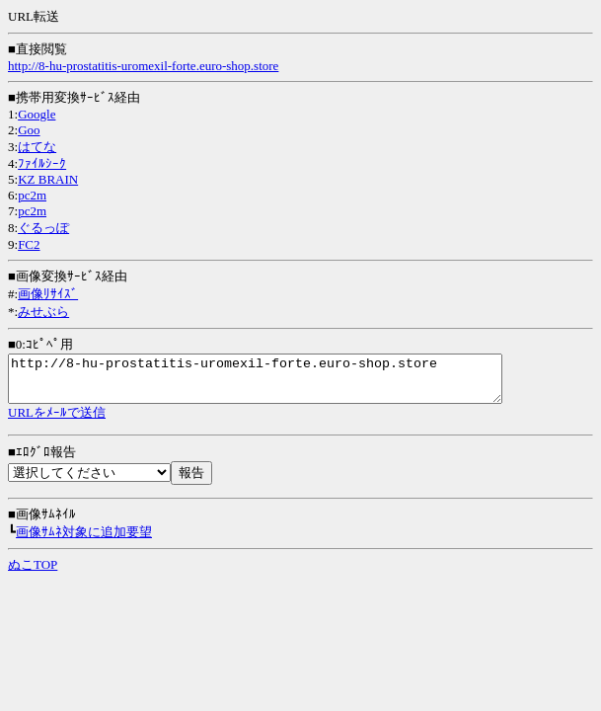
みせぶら (43, 311)
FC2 (28, 244)
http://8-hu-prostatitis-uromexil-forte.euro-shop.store (143, 65)
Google (36, 114)
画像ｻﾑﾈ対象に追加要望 (84, 540)
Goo (28, 129)
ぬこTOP (32, 573)
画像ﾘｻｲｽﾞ (48, 293)
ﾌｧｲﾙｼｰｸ (42, 163)
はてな (37, 146)
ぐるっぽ (43, 227)
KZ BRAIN (48, 179)
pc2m (32, 195)
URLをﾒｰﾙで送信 (57, 421)
